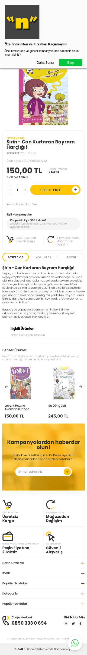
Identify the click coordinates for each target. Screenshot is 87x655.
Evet (70, 62)
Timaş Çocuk (15, 138)
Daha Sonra (45, 62)
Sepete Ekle (59, 189)
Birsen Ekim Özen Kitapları (27, 335)
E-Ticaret (30, 649)
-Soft (19, 649)
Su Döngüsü (57, 405)
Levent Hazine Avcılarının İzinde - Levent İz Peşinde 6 (18, 407)
